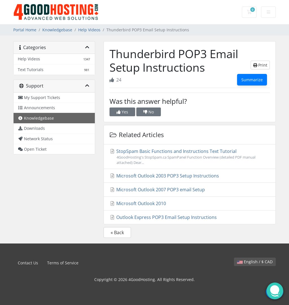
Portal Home (24, 29)
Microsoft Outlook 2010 (138, 203)
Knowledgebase (57, 29)
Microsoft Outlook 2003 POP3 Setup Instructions (164, 176)
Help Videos (89, 29)
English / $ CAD (255, 261)
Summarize (252, 79)
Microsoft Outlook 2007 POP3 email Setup (157, 189)
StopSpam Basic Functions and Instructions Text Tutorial (190, 156)
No (148, 112)
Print (260, 65)
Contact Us (28, 262)
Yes (122, 112)
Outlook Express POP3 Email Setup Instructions (163, 217)
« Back (117, 232)
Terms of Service (62, 262)
